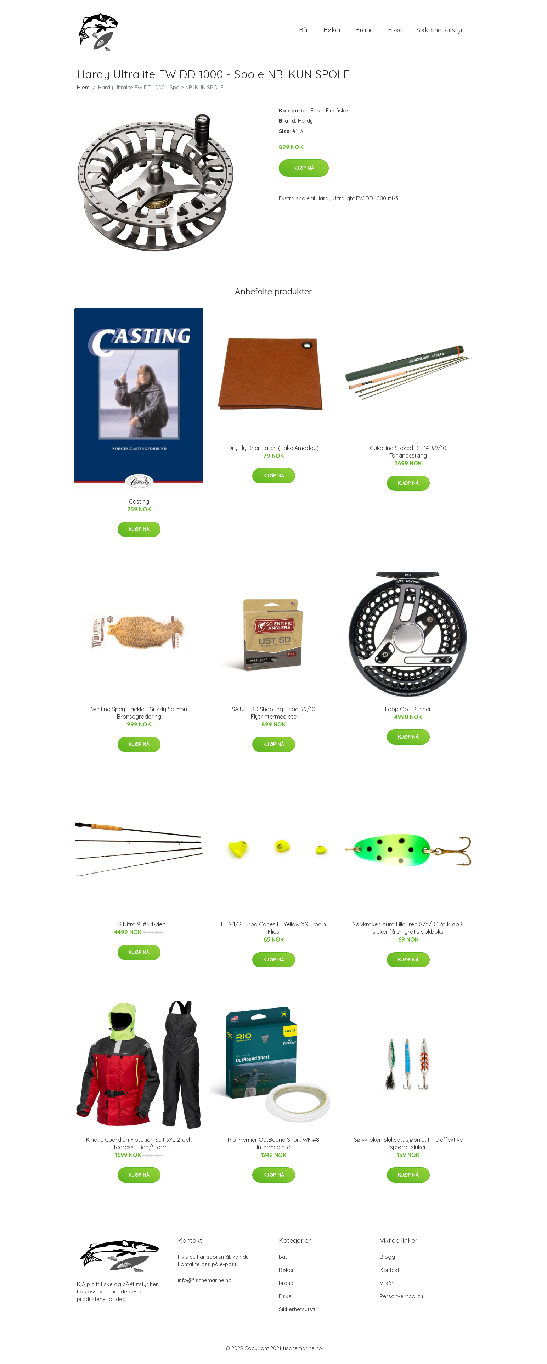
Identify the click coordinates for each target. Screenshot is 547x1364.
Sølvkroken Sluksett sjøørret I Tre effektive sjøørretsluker (408, 1147)
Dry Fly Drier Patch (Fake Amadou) (273, 451)
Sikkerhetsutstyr (440, 32)
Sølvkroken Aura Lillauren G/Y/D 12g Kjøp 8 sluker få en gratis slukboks (408, 932)
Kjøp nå (303, 171)
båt (304, 32)
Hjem (83, 91)
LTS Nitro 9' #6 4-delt (139, 928)
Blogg (387, 1260)
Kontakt (389, 1273)
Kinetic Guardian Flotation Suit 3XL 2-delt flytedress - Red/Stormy (139, 1147)
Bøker (332, 32)
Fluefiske (337, 114)
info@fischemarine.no (205, 1283)
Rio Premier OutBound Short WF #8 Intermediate (273, 1147)
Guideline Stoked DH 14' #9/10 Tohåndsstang (408, 455)
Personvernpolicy (401, 1299)
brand (364, 32)
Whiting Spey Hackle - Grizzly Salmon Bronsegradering (139, 716)
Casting (139, 505)
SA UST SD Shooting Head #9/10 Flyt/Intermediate (273, 716)
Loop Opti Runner (408, 712)
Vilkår (387, 1286)
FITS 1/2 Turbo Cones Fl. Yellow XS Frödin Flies (273, 932)
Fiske (395, 32)
